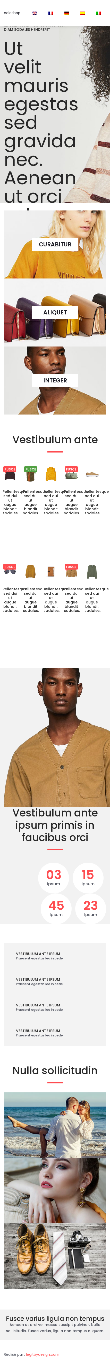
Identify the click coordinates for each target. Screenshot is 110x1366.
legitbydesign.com (42, 1354)
